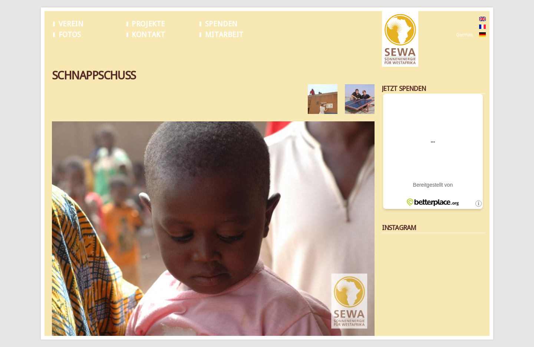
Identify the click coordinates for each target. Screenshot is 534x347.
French (463, 27)
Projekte (148, 24)
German (464, 34)
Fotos (70, 34)
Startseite (61, 51)
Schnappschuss (93, 51)
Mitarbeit (224, 34)
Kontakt (148, 34)
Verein (71, 24)
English (463, 19)
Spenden (221, 24)
